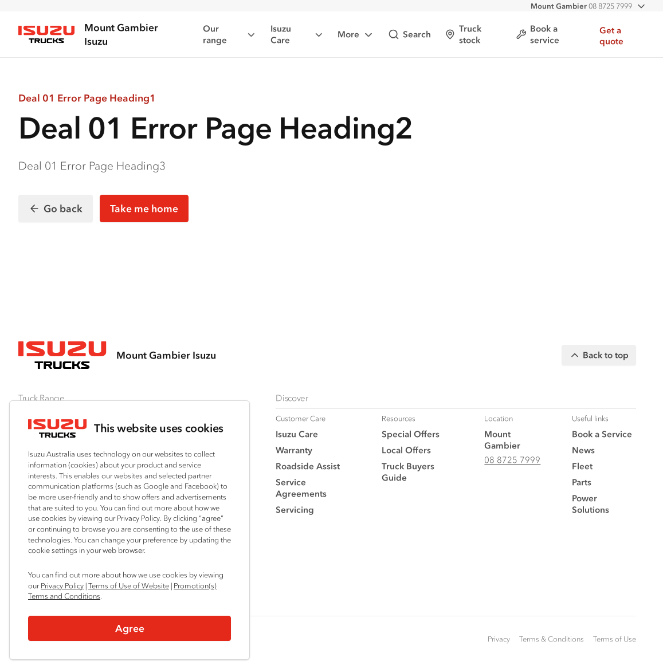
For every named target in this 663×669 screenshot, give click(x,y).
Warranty (294, 449)
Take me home (144, 208)
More (356, 35)
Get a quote (611, 36)
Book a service (537, 34)
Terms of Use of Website (128, 586)
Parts (581, 482)
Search (409, 34)
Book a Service (602, 433)
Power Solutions (590, 504)
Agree (129, 628)
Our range (230, 34)
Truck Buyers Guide (408, 472)
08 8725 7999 (581, 6)
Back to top (599, 355)
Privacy (499, 639)
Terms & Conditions (551, 639)
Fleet (582, 466)
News (583, 449)
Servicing (295, 509)
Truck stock (463, 34)
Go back (56, 208)
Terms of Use (614, 639)
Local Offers (406, 449)
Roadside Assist (308, 466)
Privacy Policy (62, 586)
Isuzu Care (297, 34)
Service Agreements (301, 488)
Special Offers (411, 433)
